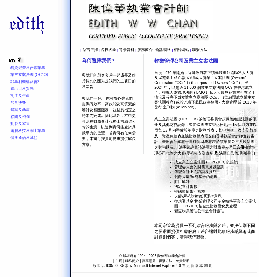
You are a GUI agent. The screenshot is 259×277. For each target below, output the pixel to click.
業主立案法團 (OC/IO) (29, 74)
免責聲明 (183, 261)
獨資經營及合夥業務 (27, 67)
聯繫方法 (200, 50)
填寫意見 (149, 261)
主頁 (118, 261)
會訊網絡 (163, 50)
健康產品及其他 (23, 137)
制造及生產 (20, 95)
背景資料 (126, 50)
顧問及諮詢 (20, 116)
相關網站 (181, 50)
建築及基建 (20, 109)
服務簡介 (145, 50)
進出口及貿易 (22, 88)
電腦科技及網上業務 (27, 130)
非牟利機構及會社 (25, 81)
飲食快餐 (18, 102)
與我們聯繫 (194, 237)
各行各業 (108, 50)
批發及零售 (20, 123)
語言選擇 (90, 50)
